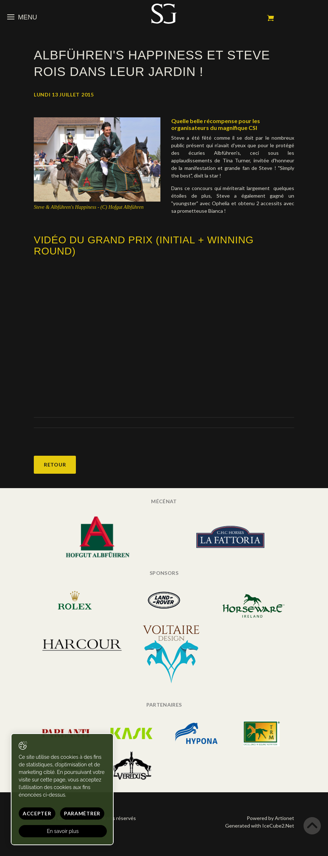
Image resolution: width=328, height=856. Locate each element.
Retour (55, 464)
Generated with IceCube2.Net (259, 826)
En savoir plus (63, 831)
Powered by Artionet (270, 818)
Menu (22, 17)
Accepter (37, 813)
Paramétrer (82, 813)
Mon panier (270, 18)
